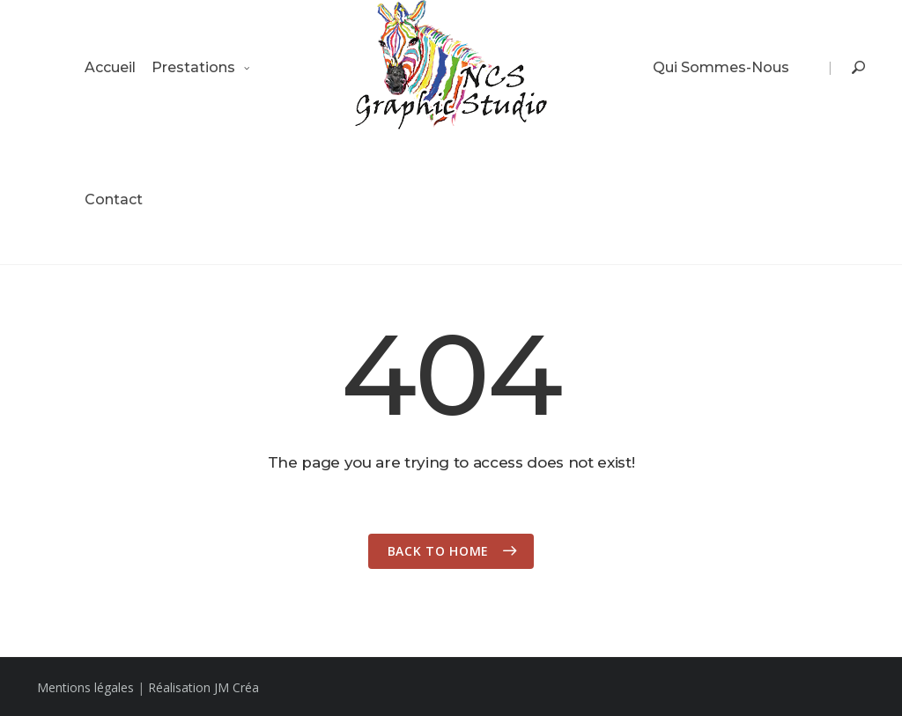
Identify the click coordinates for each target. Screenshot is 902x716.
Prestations (193, 67)
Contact (114, 199)
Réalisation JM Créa (203, 687)
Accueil (110, 67)
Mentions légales (85, 687)
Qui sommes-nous (721, 67)
